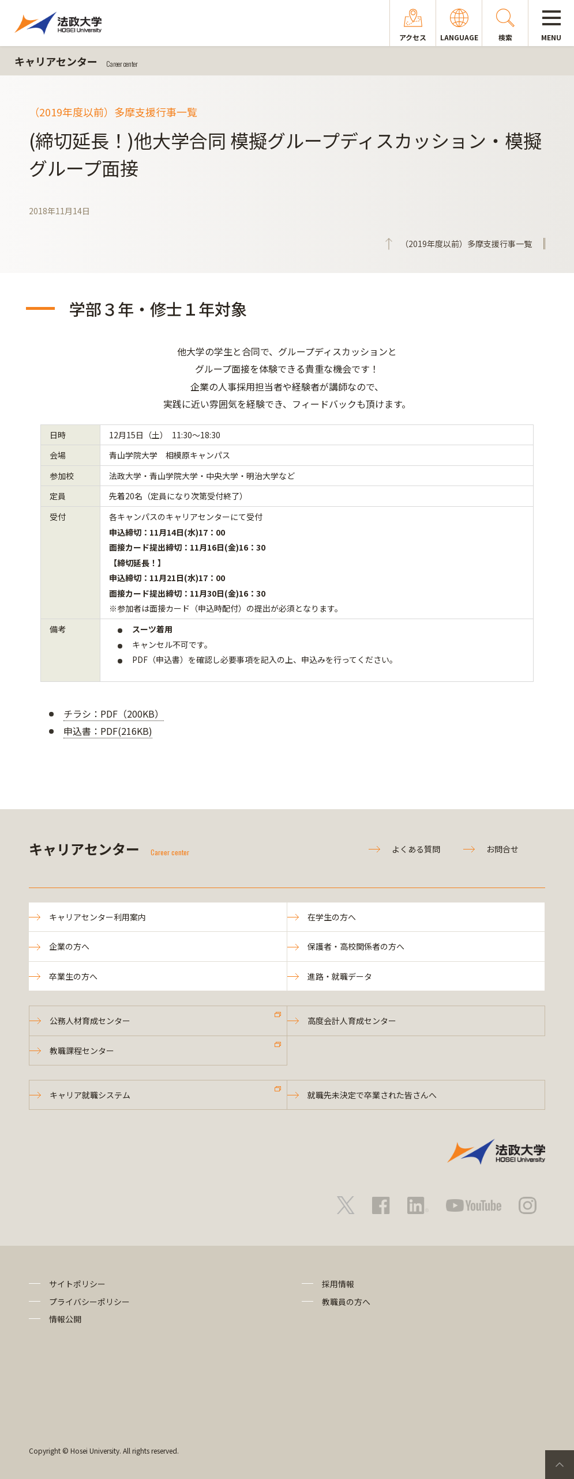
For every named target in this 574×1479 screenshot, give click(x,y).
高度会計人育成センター (351, 1020)
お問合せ (502, 849)
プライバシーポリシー (89, 1301)
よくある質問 (416, 849)
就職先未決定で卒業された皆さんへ (372, 1095)
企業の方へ (69, 946)
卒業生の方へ (73, 976)
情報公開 (65, 1319)
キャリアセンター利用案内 (97, 917)
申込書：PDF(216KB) (107, 731)
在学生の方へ (331, 917)
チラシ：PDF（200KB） (113, 713)
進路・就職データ (339, 976)
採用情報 (338, 1284)
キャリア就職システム (90, 1095)
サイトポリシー (77, 1284)
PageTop (559, 1464)
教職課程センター (82, 1050)
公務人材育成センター (90, 1020)
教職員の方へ (346, 1301)
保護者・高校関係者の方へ (355, 946)
